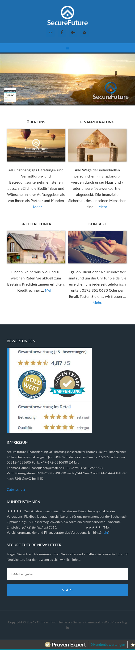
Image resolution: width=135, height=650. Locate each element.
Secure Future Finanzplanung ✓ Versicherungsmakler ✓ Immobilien (67, 16)
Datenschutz (16, 489)
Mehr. (38, 206)
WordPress (111, 622)
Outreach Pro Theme (52, 622)
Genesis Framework (86, 622)
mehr (104, 532)
